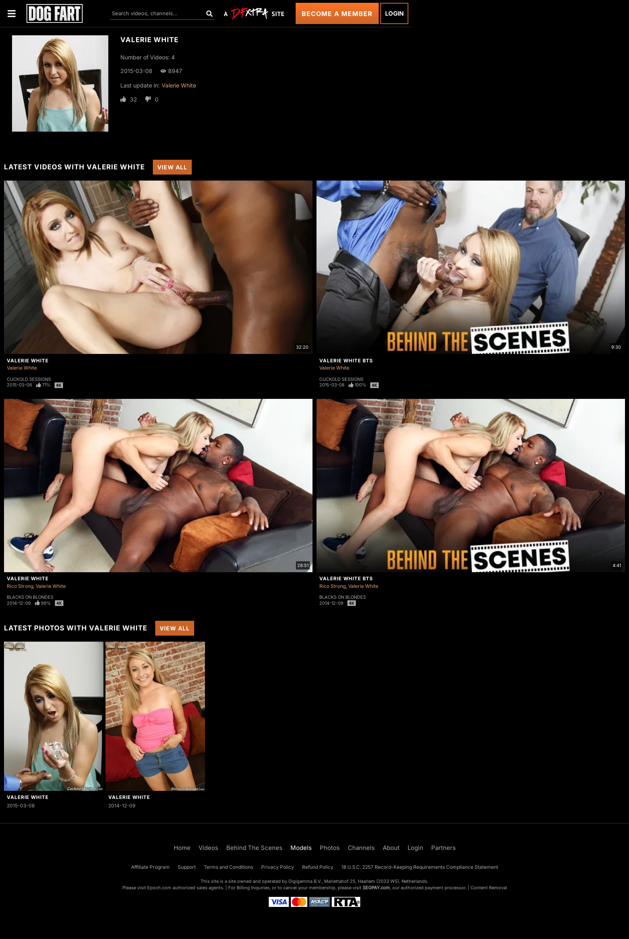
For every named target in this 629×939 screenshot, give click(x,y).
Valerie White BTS (346, 361)
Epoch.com (159, 887)
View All (172, 167)
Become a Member (337, 14)
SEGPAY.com (376, 887)
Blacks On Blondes (30, 597)
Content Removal (489, 887)
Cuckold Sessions (29, 379)
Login (394, 13)
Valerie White (179, 85)
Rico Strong (20, 586)
